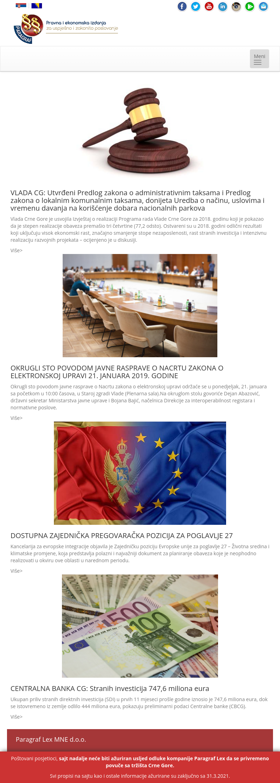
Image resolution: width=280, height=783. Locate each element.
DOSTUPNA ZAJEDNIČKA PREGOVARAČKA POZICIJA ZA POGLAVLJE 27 (121, 535)
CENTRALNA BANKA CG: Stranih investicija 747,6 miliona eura (109, 688)
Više (15, 250)
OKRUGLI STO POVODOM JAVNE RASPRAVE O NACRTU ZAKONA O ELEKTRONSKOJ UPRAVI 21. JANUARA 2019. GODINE (117, 371)
